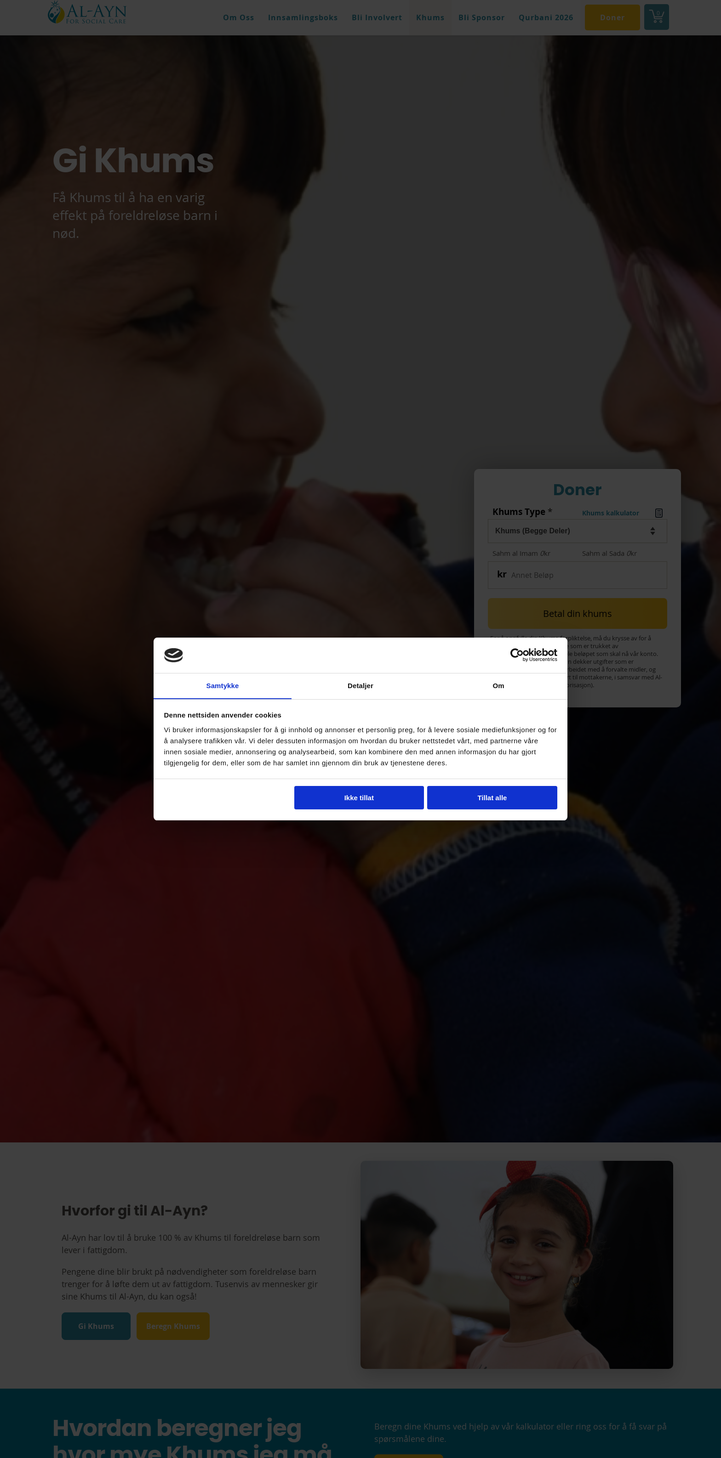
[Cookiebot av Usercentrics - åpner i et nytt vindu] (517, 655)
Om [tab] (498, 685)
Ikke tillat (359, 798)
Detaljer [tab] (360, 685)
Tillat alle (492, 798)
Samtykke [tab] (222, 685)
